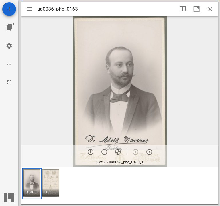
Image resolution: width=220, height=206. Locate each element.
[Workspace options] (9, 64)
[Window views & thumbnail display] (183, 9)
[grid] (119, 185)
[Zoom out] (104, 152)
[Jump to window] (9, 27)
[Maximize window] (196, 9)
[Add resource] (9, 9)
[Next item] (149, 152)
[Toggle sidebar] (29, 9)
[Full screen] (9, 82)
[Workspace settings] (9, 46)
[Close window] (210, 9)
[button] (31, 183)
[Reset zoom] (118, 152)
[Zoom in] (90, 152)
